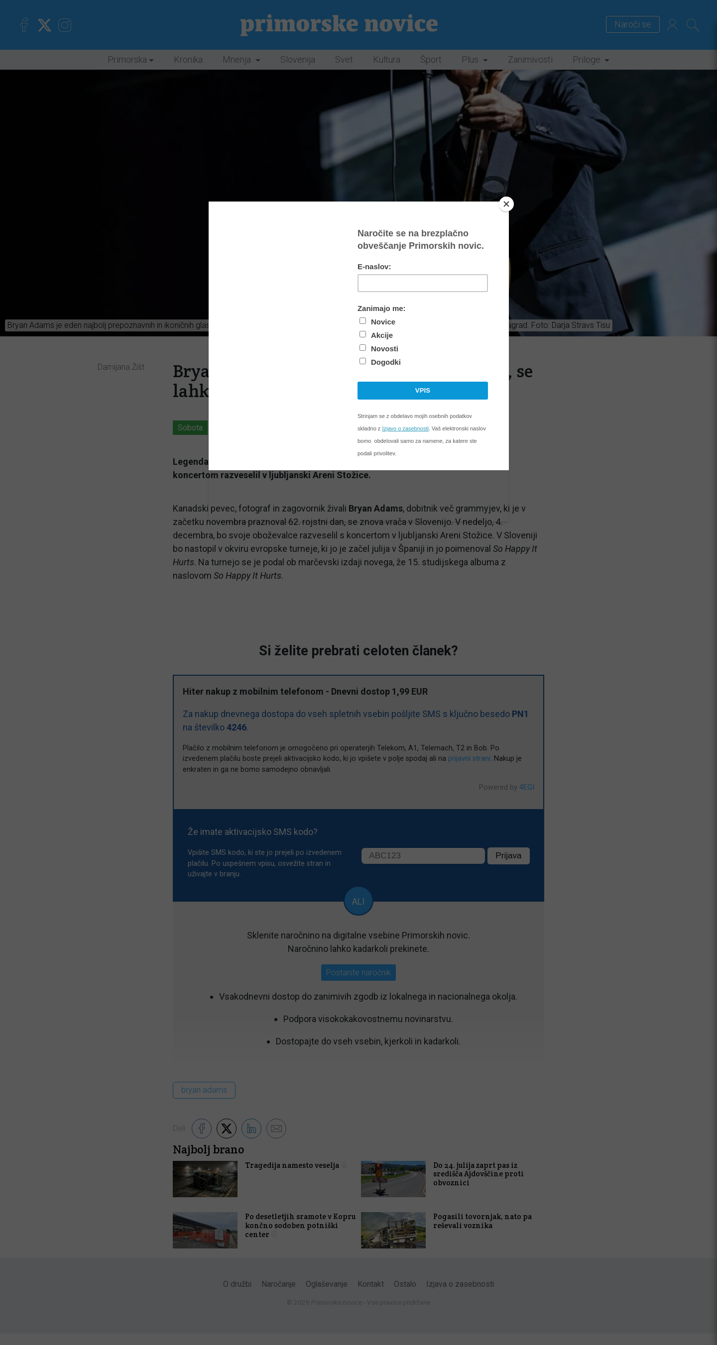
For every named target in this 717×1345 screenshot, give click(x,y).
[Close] (506, 204)
